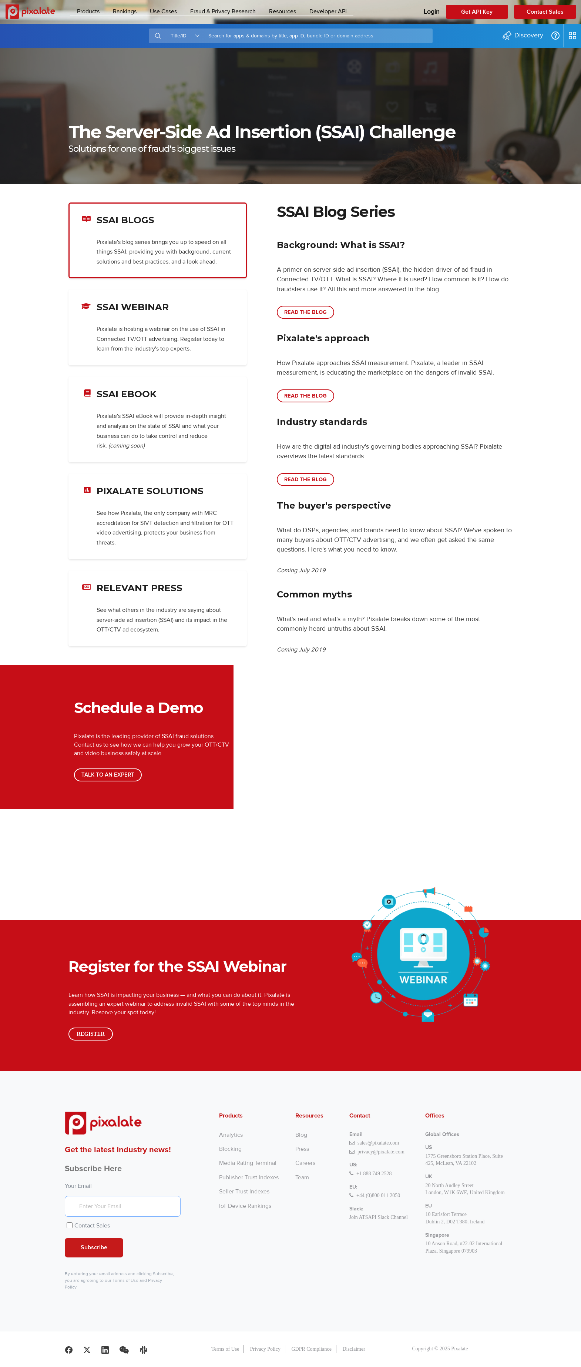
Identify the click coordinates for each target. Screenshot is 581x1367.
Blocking (230, 1149)
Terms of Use (125, 1280)
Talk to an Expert (107, 775)
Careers (305, 1163)
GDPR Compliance (311, 1349)
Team (302, 1177)
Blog (301, 1135)
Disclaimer (353, 1349)
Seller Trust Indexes (244, 1191)
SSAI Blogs (157, 240)
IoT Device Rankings (245, 1206)
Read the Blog (305, 312)
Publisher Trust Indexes (249, 1177)
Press (302, 1149)
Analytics (231, 1135)
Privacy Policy (265, 1349)
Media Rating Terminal (247, 1163)
